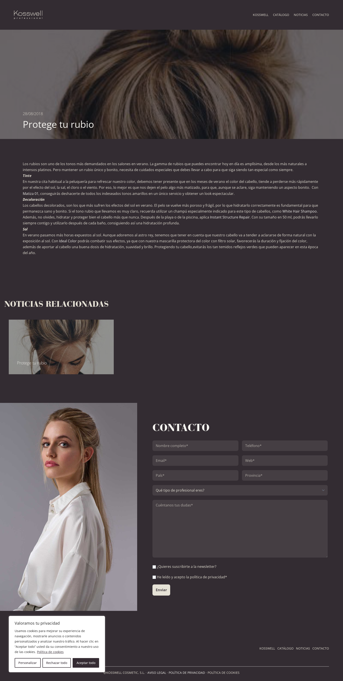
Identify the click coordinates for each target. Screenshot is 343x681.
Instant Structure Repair (230, 217)
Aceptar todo (86, 663)
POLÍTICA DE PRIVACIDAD (187, 673)
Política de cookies (50, 652)
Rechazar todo (56, 663)
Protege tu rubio (32, 363)
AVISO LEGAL (156, 673)
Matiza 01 (30, 193)
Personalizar (27, 663)
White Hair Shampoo (299, 211)
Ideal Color (68, 241)
